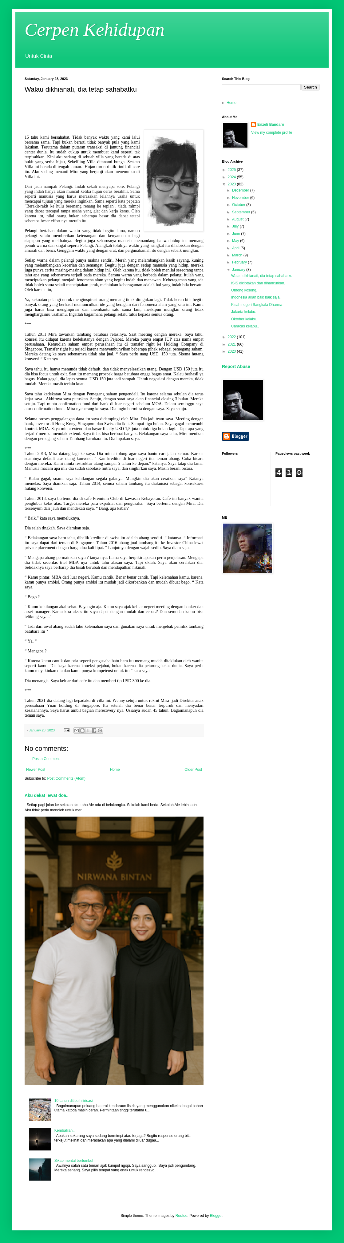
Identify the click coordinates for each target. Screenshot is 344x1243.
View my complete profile (271, 132)
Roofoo (182, 1215)
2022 (232, 337)
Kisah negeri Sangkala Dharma (256, 305)
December (241, 190)
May (236, 241)
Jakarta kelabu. (243, 312)
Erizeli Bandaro (270, 124)
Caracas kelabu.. (245, 326)
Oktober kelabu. (244, 319)
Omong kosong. (244, 290)
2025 (232, 170)
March (237, 255)
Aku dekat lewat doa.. (47, 795)
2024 (232, 177)
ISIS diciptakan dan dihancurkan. (258, 283)
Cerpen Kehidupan (94, 29)
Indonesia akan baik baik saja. (256, 297)
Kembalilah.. (64, 1130)
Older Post (193, 769)
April (236, 248)
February (240, 262)
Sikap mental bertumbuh (74, 1160)
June (236, 234)
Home (115, 769)
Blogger (216, 1215)
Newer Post (35, 769)
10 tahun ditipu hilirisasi (73, 1101)
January (239, 269)
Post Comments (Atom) (66, 778)
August (238, 219)
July (236, 226)
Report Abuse (236, 366)
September (241, 212)
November (241, 198)
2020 (232, 351)
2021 (232, 344)
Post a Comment (46, 759)
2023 (232, 184)
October (239, 205)
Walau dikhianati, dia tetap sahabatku (261, 276)
